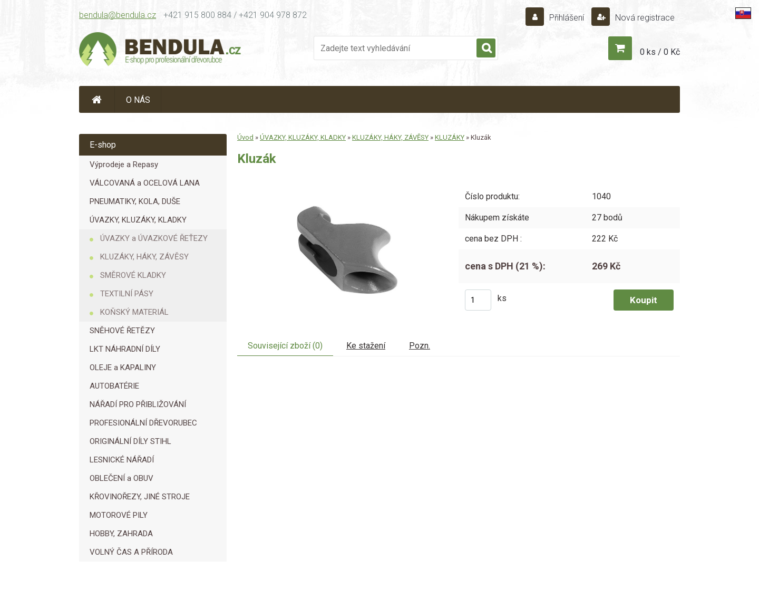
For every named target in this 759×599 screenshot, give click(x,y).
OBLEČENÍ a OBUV (121, 478)
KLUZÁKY (449, 137)
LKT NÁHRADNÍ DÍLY (125, 349)
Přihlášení (566, 18)
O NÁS (138, 100)
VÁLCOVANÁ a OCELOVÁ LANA (145, 183)
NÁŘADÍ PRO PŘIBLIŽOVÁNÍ (138, 404)
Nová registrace (644, 18)
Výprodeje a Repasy (124, 164)
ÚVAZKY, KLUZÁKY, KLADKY (138, 220)
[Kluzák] (340, 181)
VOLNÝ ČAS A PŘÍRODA (131, 552)
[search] (485, 48)
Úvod (245, 137)
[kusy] (478, 300)
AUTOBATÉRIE (114, 386)
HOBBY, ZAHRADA (121, 533)
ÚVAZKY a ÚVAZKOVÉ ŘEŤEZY (154, 238)
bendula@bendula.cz (117, 15)
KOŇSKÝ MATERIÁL (134, 312)
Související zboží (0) (285, 346)
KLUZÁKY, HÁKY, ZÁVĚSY (144, 257)
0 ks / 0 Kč (660, 52)
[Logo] (160, 50)
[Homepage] (97, 99)
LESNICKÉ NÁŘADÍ (122, 460)
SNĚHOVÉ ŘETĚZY (122, 330)
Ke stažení (365, 346)
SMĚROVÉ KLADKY (133, 275)
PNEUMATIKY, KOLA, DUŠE (135, 201)
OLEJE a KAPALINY (123, 367)
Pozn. (419, 346)
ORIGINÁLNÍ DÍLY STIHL (130, 441)
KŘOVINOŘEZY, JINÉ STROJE (140, 496)
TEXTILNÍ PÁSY (126, 293)
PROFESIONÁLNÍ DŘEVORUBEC (143, 423)
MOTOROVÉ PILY (119, 515)
